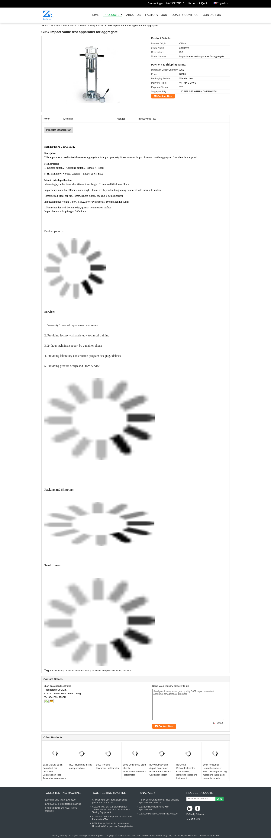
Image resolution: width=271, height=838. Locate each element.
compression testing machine (116, 670)
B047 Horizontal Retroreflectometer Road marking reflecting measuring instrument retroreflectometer (215, 771)
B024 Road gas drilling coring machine (80, 766)
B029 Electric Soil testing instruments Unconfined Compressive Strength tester (112, 825)
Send (219, 798)
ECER (216, 835)
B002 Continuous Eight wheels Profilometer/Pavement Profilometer (134, 769)
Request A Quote (198, 3)
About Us (133, 15)
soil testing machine (109, 792)
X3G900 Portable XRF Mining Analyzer (158, 813)
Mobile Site (193, 819)
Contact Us (212, 15)
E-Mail (190, 814)
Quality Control (185, 15)
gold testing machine (63, 792)
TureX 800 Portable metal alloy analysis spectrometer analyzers (159, 801)
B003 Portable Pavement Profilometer (107, 766)
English (223, 2)
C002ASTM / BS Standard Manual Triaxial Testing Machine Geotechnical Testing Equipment (111, 809)
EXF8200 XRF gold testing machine (63, 804)
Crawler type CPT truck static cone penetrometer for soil (109, 801)
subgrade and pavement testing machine (83, 25)
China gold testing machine (81, 835)
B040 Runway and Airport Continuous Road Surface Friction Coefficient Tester (160, 769)
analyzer (147, 792)
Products (112, 15)
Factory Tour (156, 15)
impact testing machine (61, 670)
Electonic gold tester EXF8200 (60, 799)
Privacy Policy (59, 835)
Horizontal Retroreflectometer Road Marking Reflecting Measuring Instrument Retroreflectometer (186, 773)
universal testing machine (87, 670)
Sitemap (200, 814)
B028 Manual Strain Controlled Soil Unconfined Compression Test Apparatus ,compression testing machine (55, 773)
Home (95, 15)
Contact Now (164, 96)
